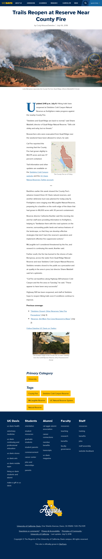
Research (54, 3)
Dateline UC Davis (41, 328)
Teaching (64, 431)
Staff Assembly (85, 445)
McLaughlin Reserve (36, 400)
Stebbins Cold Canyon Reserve (56, 393)
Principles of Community (72, 531)
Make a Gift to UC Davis (14, 484)
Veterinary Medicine (11, 432)
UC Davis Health (13, 426)
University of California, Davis (29, 526)
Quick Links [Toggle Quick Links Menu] (94, 3)
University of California (40, 534)
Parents (28, 470)
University (32, 379)
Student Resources (29, 432)
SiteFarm (62, 544)
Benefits (64, 441)
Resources (65, 426)
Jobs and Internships (29, 464)
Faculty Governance (66, 447)
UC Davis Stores (13, 453)
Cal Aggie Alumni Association (49, 427)
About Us (18, 3)
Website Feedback (86, 451)
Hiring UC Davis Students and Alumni (13, 474)
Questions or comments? (29, 531)
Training (82, 431)
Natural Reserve (35, 407)
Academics (43, 3)
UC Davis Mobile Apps (13, 465)
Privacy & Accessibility (51, 531)
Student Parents (31, 447)
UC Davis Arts (12, 458)
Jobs (80, 441)
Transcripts (47, 450)
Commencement (31, 452)
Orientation (29, 426)
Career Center (30, 457)
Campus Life (67, 3)
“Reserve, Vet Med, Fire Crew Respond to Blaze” (50, 318)
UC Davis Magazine (47, 457)
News (76, 3)
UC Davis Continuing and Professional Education (13, 444)
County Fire (33, 393)
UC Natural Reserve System (61, 400)
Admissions (31, 3)
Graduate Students (28, 441)
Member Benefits (46, 444)
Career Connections (48, 436)
